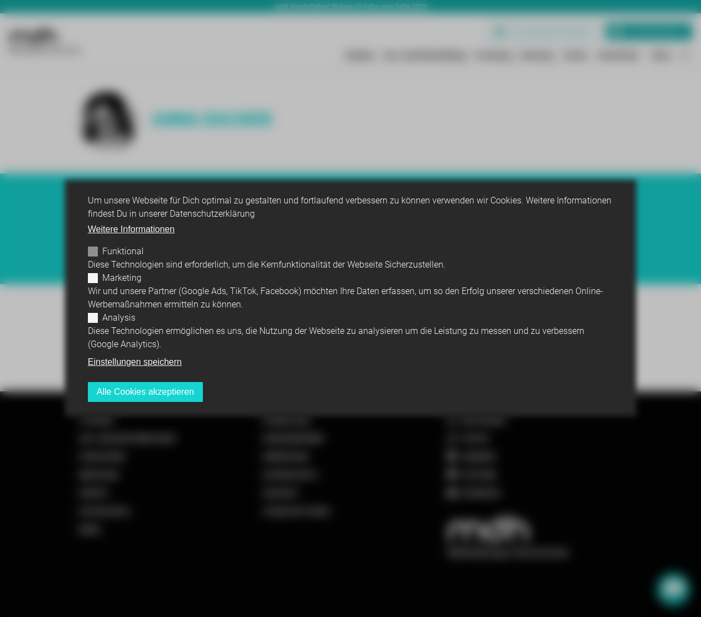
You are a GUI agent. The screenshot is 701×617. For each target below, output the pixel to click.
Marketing (122, 278)
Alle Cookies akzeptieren (145, 391)
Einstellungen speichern (135, 362)
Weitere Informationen (131, 229)
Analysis (118, 317)
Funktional (123, 251)
